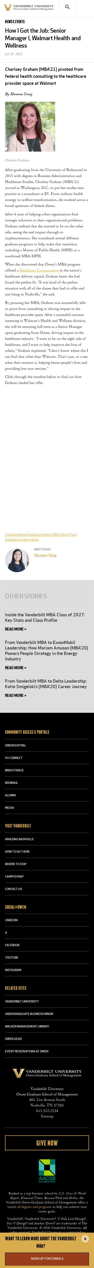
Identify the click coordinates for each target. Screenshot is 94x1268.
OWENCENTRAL (15, 745)
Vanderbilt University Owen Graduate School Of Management (29, 10)
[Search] (67, 7)
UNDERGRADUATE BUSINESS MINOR (29, 1014)
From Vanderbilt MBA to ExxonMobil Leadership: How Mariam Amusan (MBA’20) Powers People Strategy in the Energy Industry (46, 651)
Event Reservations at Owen (26, 1051)
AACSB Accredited (47, 1171)
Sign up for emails (47, 1259)
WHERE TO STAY (16, 864)
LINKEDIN (11, 920)
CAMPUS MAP (14, 876)
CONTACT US (13, 889)
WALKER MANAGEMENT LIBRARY (27, 1026)
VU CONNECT (14, 758)
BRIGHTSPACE (14, 770)
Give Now (47, 1143)
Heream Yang (45, 555)
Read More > (15, 630)
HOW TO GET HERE (17, 851)
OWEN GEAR (13, 1039)
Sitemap (47, 1116)
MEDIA (9, 808)
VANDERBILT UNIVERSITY (22, 1001)
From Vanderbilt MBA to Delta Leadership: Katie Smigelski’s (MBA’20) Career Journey (46, 684)
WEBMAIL (11, 783)
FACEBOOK (12, 945)
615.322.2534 (47, 1110)
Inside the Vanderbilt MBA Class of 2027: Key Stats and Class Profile (45, 618)
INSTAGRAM (13, 970)
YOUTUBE (11, 957)
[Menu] (85, 7)
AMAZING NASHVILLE (19, 839)
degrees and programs (36, 1207)
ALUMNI (10, 795)
